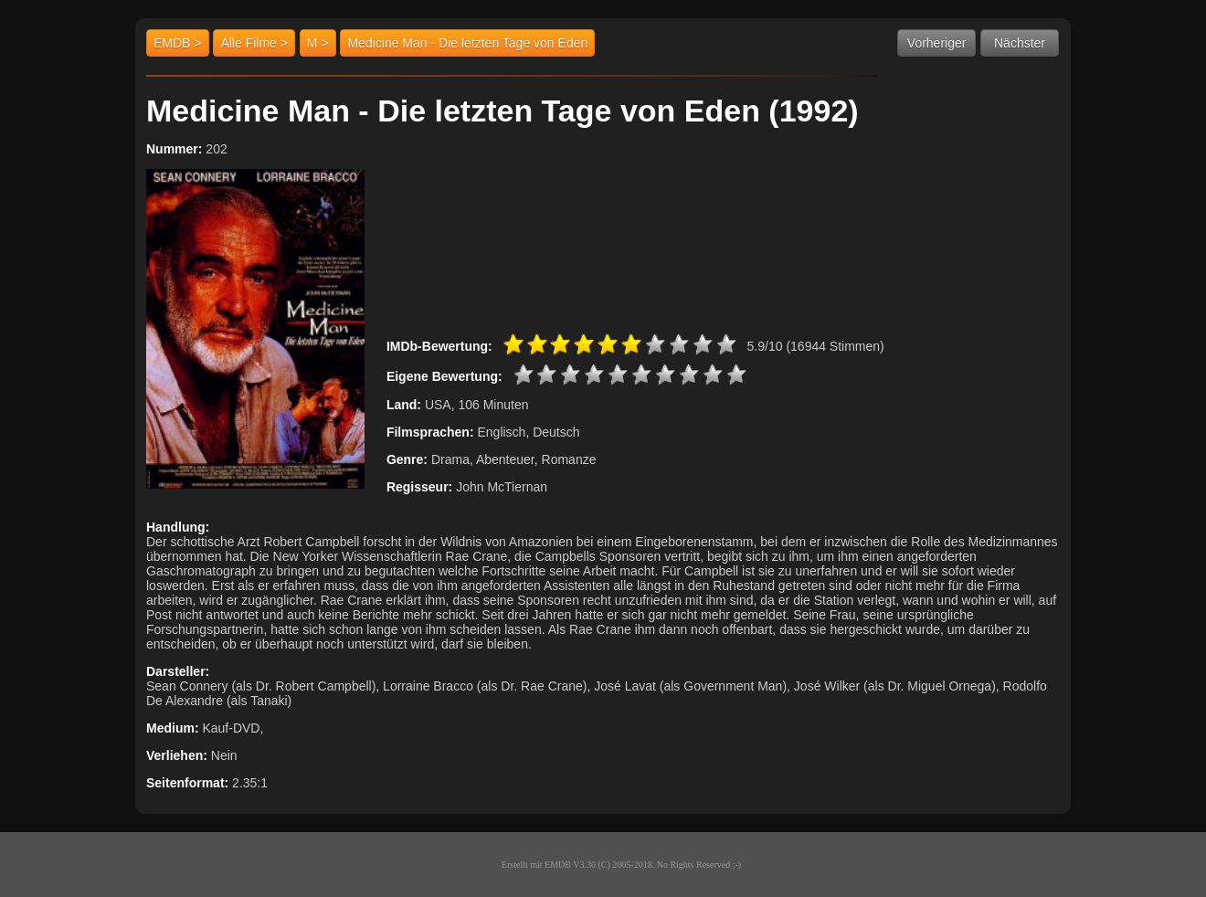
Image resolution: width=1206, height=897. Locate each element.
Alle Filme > (254, 43)
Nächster (1019, 43)
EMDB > (177, 43)
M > (318, 43)
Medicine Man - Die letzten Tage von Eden (467, 43)
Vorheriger (937, 43)
